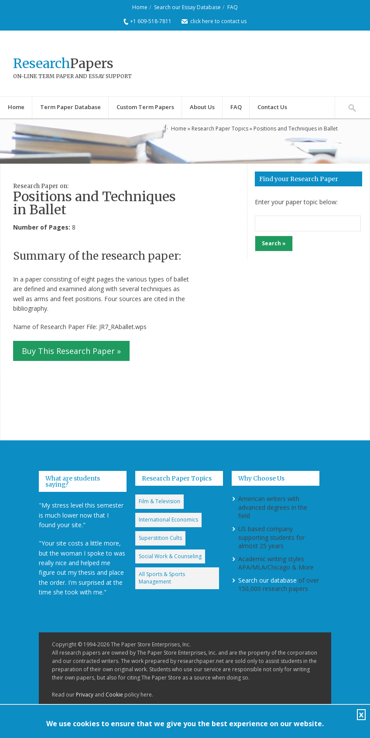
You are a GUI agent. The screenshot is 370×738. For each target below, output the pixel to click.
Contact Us (272, 107)
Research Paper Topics (220, 128)
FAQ (232, 7)
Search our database (267, 580)
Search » (274, 243)
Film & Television (159, 501)
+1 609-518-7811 (150, 21)
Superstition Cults (160, 538)
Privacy (84, 694)
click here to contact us (218, 21)
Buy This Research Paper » (71, 351)
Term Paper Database (70, 107)
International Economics (168, 519)
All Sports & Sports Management (162, 577)
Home (139, 7)
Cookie (114, 694)
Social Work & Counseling (170, 556)
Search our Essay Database (187, 7)
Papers (63, 63)
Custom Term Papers (145, 107)
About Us (202, 107)
